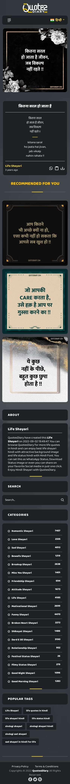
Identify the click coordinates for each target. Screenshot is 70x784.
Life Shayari (13, 166)
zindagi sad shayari (16, 734)
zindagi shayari (13, 726)
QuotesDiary (40, 771)
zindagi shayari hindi (41, 726)
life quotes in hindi (37, 711)
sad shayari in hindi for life (20, 742)
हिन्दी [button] (56, 20)
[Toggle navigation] (9, 20)
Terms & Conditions (46, 766)
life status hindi (41, 718)
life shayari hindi (14, 718)
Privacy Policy (20, 766)
